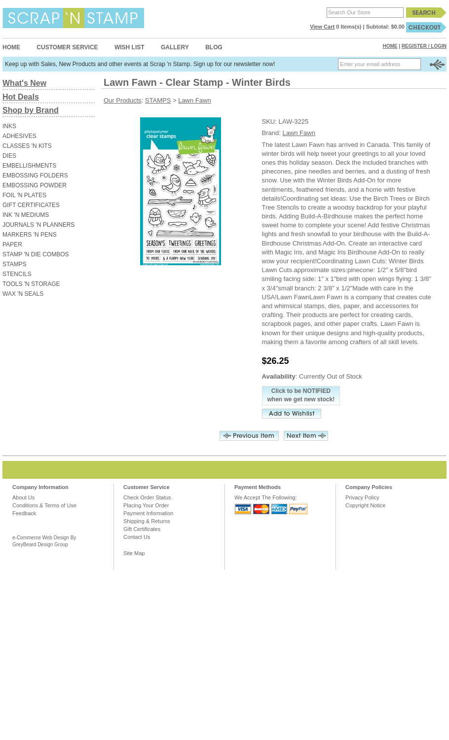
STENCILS (17, 274)
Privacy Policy (362, 497)
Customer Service (67, 47)
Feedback (24, 513)
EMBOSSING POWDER (34, 185)
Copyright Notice (365, 505)
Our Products (123, 100)
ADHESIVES (19, 136)
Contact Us (136, 537)
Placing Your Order (146, 505)
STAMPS (14, 264)
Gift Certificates (141, 529)
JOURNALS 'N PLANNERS (38, 224)
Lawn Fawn (194, 100)
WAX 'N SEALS (22, 293)
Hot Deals (20, 97)
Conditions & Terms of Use (44, 505)
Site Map (134, 553)
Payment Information (148, 513)
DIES (9, 155)
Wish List (129, 47)
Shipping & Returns (146, 521)
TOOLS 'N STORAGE (31, 284)
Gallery (175, 47)
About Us (23, 497)
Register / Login (424, 46)
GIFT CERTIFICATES (31, 205)
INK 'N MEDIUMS (25, 214)
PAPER (12, 244)
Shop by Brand (30, 110)
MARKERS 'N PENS (29, 234)
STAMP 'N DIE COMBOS (35, 254)
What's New (24, 83)
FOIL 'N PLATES (24, 195)
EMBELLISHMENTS (29, 165)
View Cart (322, 27)
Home (11, 47)
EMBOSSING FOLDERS (35, 175)
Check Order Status (147, 497)
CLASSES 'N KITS (27, 145)
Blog (214, 47)
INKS (9, 126)
